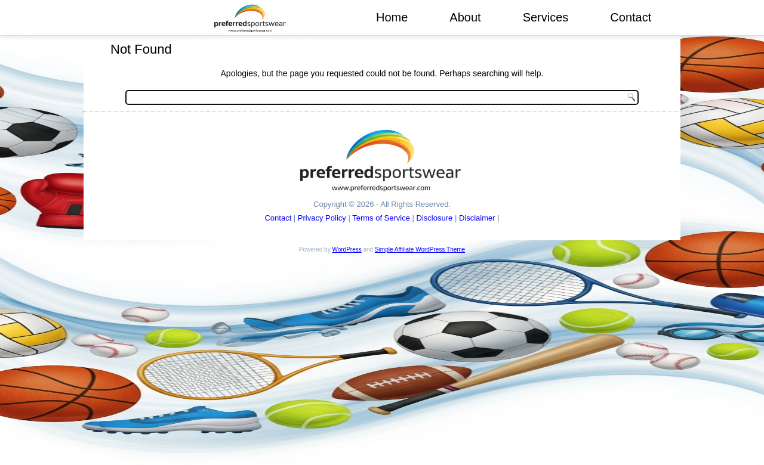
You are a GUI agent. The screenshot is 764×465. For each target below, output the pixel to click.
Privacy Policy (322, 217)
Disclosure (435, 217)
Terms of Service (381, 217)
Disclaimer (477, 217)
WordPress (346, 249)
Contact (630, 17)
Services (546, 17)
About (464, 17)
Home (392, 17)
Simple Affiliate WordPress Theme (420, 249)
